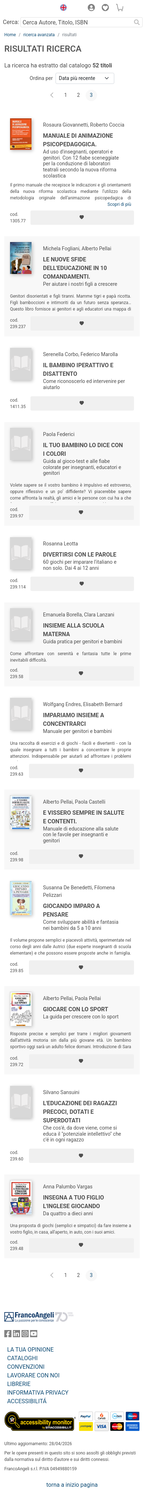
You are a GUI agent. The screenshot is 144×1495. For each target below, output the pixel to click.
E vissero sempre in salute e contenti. (83, 817)
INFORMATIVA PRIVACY (37, 1392)
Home (10, 34)
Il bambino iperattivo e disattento (78, 369)
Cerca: (11, 22)
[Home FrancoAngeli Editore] (28, 8)
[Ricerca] (137, 22)
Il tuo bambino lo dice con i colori (83, 449)
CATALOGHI (22, 1358)
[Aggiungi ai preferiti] (82, 217)
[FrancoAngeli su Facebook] (7, 1335)
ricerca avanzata (39, 34)
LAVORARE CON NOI (33, 1375)
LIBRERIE (18, 1384)
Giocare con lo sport (75, 1009)
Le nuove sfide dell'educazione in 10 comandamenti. (75, 268)
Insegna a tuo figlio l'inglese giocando (73, 1202)
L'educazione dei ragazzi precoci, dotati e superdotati (80, 1112)
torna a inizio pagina (71, 1484)
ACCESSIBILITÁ (27, 1401)
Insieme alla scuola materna (73, 630)
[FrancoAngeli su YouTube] (33, 1335)
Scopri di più (119, 204)
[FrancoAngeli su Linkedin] (16, 1335)
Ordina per (41, 78)
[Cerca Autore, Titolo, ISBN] (75, 22)
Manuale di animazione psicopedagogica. (78, 140)
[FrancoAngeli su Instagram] (25, 1335)
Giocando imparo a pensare (71, 910)
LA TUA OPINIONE (30, 1349)
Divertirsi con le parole (79, 554)
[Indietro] (52, 95)
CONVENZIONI (25, 1366)
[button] (61, 8)
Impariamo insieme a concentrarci (73, 719)
